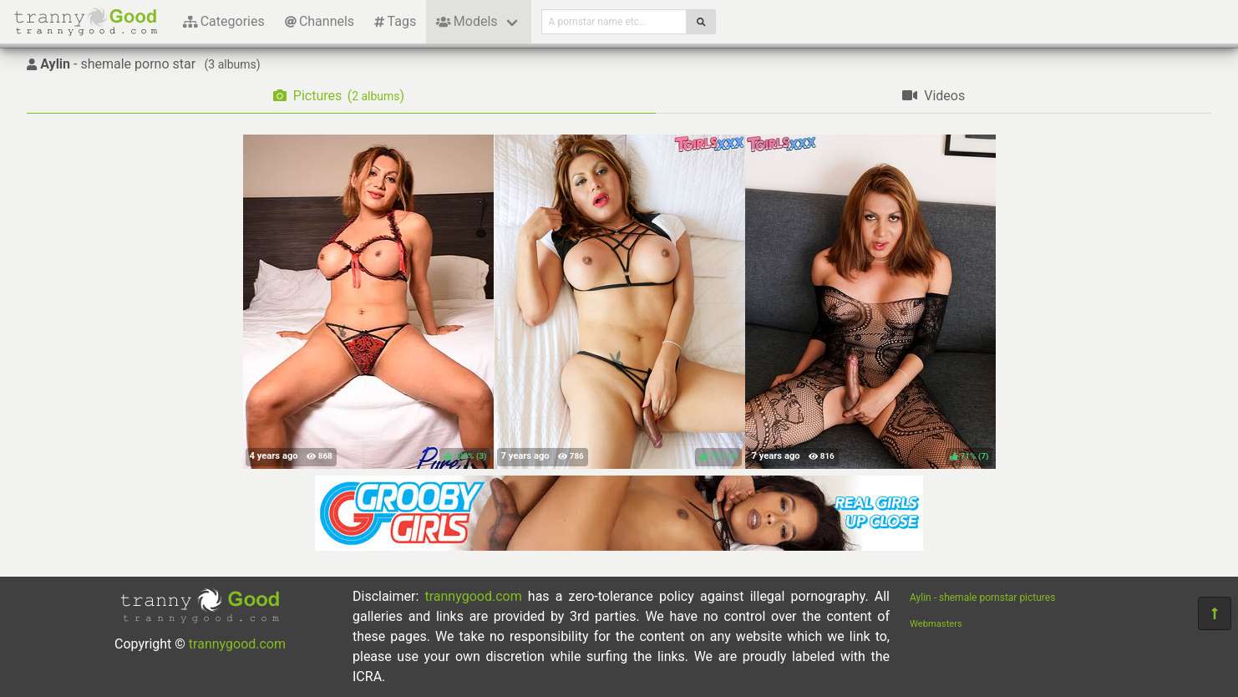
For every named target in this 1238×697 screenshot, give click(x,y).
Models (466, 21)
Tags (395, 21)
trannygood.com (237, 644)
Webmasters (936, 623)
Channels (319, 21)
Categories (224, 21)
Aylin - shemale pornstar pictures (982, 597)
